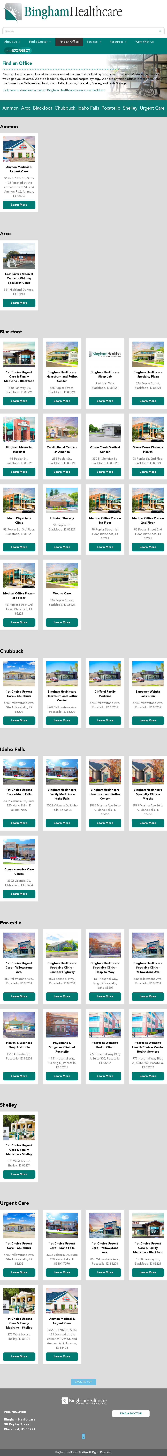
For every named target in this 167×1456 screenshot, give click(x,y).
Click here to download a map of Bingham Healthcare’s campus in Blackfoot (53, 90)
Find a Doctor (40, 42)
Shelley (130, 108)
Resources (118, 42)
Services (94, 42)
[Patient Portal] (18, 50)
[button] (83, 1436)
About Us (12, 42)
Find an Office (69, 41)
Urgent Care (152, 108)
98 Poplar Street (17, 1424)
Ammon (10, 108)
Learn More (19, 204)
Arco (25, 108)
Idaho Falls (88, 108)
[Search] (160, 31)
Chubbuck (65, 108)
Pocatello (111, 108)
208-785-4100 (15, 1412)
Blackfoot (42, 108)
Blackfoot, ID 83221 (19, 1429)
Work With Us (144, 41)
